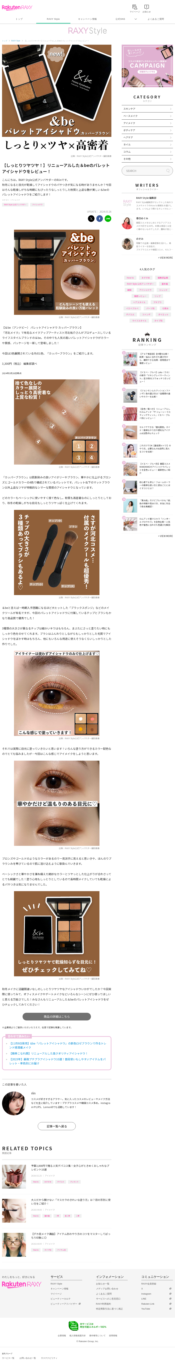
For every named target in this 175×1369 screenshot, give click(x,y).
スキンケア (129, 108)
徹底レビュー (140, 296)
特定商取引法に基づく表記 (109, 1309)
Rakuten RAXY (17, 8)
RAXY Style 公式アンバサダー (15, 204)
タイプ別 (47, 1250)
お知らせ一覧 (102, 1283)
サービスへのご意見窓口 (108, 1298)
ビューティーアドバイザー (64, 1304)
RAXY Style (53, 19)
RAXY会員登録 (148, 1283)
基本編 (47, 1215)
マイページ (56, 1294)
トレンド (163, 289)
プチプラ (157, 302)
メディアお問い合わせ (107, 1288)
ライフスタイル (139, 320)
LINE (143, 1298)
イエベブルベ (132, 308)
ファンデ (146, 314)
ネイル (127, 144)
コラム (127, 151)
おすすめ (47, 1181)
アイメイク (15, 200)
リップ (157, 296)
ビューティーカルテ (61, 1298)
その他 (127, 158)
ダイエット (163, 314)
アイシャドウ (37, 204)
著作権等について (97, 1335)
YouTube (145, 1309)
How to (35, 1181)
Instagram (146, 1294)
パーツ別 (150, 308)
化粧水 (165, 308)
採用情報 (113, 1335)
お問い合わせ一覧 (27, 1358)
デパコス (60, 1181)
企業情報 (62, 1335)
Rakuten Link (147, 1304)
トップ (19, 19)
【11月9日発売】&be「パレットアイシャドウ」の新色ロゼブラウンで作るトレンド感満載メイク (57, 1045)
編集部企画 (163, 277)
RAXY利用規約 (103, 1304)
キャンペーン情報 (87, 19)
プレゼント (74, 1181)
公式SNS (120, 19)
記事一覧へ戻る (57, 1126)
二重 (77, 1215)
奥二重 (67, 1215)
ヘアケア (128, 137)
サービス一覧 (8, 1358)
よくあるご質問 (156, 19)
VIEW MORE (165, 257)
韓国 (129, 289)
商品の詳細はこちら (57, 1016)
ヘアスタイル (139, 302)
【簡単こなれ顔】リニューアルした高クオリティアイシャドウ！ (48, 1053)
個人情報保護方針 (77, 1335)
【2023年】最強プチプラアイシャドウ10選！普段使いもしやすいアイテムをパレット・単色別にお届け (57, 1061)
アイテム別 (61, 1250)
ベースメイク (130, 116)
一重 (57, 1215)
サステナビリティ (49, 1358)
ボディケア (129, 130)
